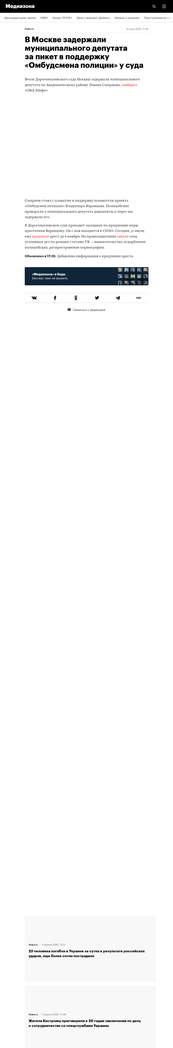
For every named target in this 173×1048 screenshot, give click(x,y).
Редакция (10, 921)
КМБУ (44, 17)
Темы (7, 954)
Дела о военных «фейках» (93, 17)
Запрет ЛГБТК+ (62, 17)
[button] (164, 6)
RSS (8, 965)
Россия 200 (11, 998)
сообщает (129, 85)
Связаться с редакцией (86, 309)
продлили (40, 236)
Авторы (9, 943)
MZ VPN (9, 987)
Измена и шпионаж (127, 17)
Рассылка (10, 976)
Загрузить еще (90, 778)
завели (123, 236)
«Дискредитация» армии (20, 17)
